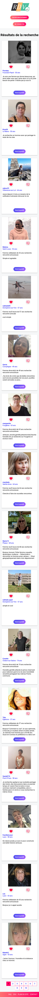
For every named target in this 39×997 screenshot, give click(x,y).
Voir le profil (19, 93)
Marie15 (6, 541)
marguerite (7, 423)
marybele (6, 482)
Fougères (6, 425)
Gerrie (5, 365)
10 (26, 988)
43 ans (10, 896)
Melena (5, 247)
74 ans (19, 661)
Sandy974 (6, 776)
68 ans (11, 543)
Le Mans (6, 131)
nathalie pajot (8, 600)
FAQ (9, 994)
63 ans (13, 425)
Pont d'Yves (7, 778)
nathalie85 (6, 306)
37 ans (12, 719)
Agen (4, 955)
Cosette (5, 659)
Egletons (6, 719)
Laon (4, 837)
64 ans (19, 190)
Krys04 (5, 129)
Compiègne (7, 367)
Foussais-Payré (8, 73)
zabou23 (6, 188)
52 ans (14, 249)
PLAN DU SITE (23, 994)
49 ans (14, 367)
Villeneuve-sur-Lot (9, 190)
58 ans (14, 778)
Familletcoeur (8, 835)
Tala (4, 717)
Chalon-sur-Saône (9, 661)
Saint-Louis (7, 249)
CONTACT (33, 994)
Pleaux (5, 543)
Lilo (4, 894)
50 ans (17, 73)
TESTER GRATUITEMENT (19, 17)
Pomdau (6, 71)
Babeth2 (6, 953)
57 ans (20, 308)
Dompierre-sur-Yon (9, 308)
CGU (14, 994)
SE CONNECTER (19, 24)
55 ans (10, 955)
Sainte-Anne (7, 484)
